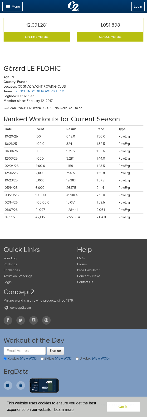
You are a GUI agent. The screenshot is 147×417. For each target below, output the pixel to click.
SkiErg (56, 359)
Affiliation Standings (18, 276)
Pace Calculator (88, 270)
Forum (82, 264)
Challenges (12, 270)
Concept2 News (89, 276)
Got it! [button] (123, 407)
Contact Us (85, 282)
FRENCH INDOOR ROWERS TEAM (39, 91)
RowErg (20, 359)
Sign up (55, 350)
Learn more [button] (64, 410)
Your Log (10, 258)
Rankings (10, 264)
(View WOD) (28, 358)
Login (138, 6)
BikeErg (92, 359)
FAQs (81, 258)
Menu (12, 7)
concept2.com (17, 307)
